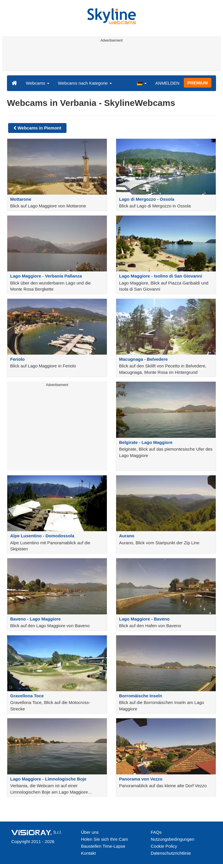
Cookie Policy (164, 846)
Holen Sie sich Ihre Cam (104, 839)
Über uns (90, 832)
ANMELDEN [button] (167, 83)
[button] (141, 83)
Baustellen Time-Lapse (103, 846)
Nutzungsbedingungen (172, 839)
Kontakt (88, 853)
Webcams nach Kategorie (85, 83)
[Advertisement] (110, 58)
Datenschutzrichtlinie (171, 853)
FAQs (156, 832)
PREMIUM (197, 82)
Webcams (37, 83)
